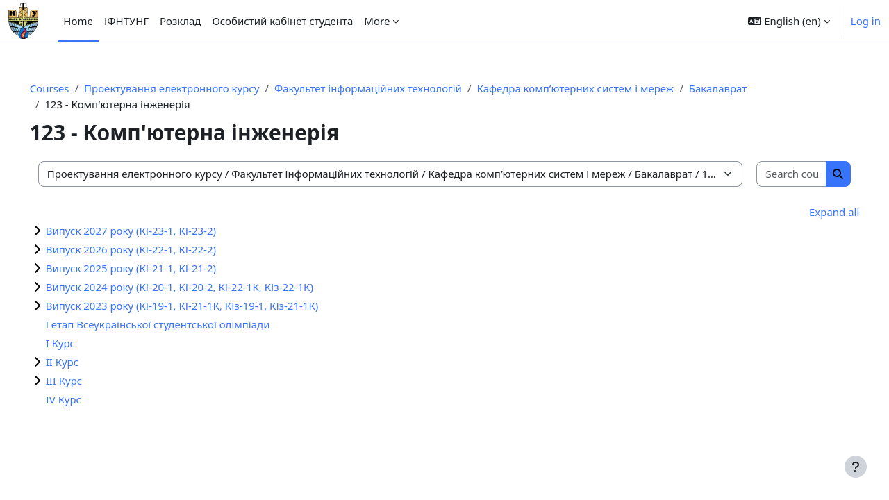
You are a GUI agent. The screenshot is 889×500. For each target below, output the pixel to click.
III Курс (83, 381)
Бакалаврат (737, 88)
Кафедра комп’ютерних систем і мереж (595, 88)
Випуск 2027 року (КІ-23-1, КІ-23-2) (150, 231)
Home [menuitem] (78, 21)
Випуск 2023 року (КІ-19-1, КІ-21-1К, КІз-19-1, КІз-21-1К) (201, 305)
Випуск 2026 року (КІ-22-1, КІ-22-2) (150, 249)
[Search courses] (774, 174)
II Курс (81, 362)
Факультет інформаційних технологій (387, 88)
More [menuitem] (377, 21)
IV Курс (83, 399)
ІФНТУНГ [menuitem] (126, 21)
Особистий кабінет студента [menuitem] (282, 21)
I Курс (79, 343)
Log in (866, 21)
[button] (788, 21)
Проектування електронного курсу (191, 88)
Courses (69, 88)
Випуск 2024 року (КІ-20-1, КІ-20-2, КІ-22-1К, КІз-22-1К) (199, 287)
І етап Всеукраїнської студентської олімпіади (177, 324)
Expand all (815, 212)
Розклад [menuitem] (180, 21)
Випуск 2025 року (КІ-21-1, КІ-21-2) (150, 268)
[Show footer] (856, 467)
